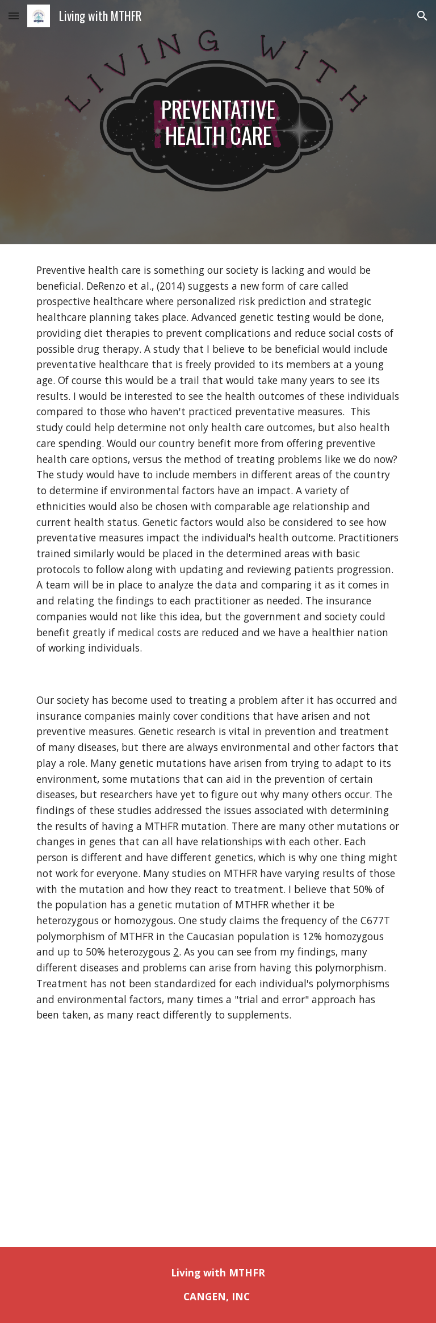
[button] (13, 15)
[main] (217, 121)
